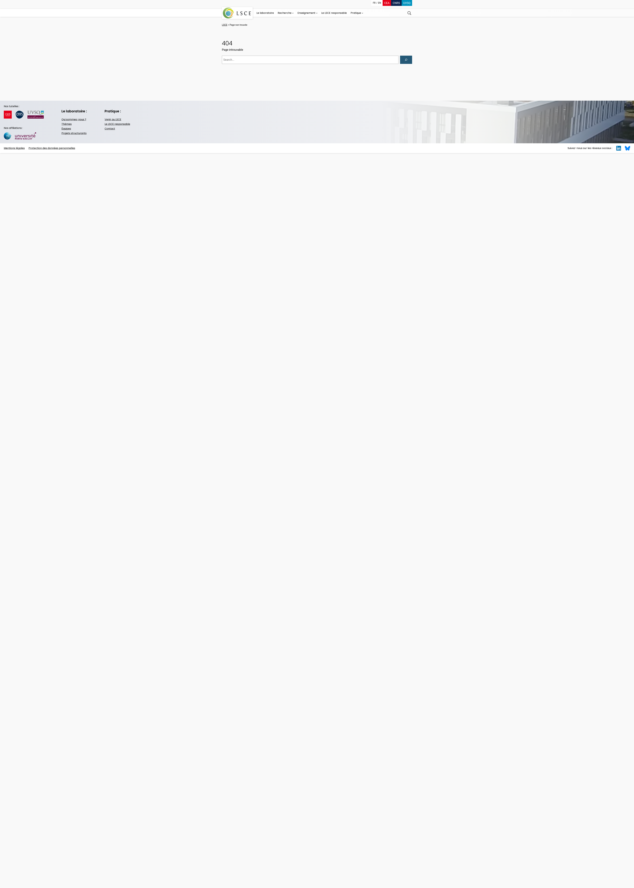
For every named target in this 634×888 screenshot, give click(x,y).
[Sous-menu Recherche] (293, 13)
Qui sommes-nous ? (73, 119)
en (379, 3)
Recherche (409, 13)
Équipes (66, 128)
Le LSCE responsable (117, 124)
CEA (387, 3)
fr (374, 3)
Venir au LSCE (113, 119)
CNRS (396, 3)
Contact (110, 128)
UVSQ (407, 3)
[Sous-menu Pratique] (362, 13)
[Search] (406, 60)
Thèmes (66, 124)
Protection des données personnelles (52, 148)
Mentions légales (14, 148)
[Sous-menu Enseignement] (317, 13)
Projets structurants (74, 133)
